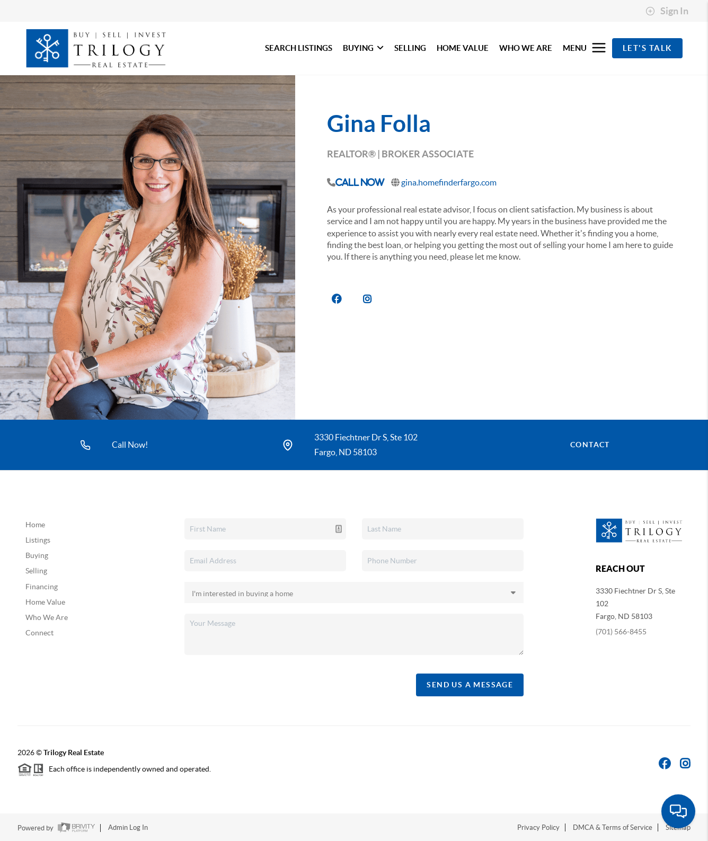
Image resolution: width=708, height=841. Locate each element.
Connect (39, 632)
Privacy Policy (538, 827)
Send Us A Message (470, 684)
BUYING (363, 47)
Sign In (666, 11)
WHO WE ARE (525, 47)
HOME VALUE (463, 47)
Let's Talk (647, 47)
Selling (36, 570)
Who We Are (46, 617)
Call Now (359, 182)
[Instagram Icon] (685, 763)
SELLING (410, 47)
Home (35, 524)
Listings (37, 540)
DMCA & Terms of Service (612, 827)
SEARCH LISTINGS (298, 47)
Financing (41, 586)
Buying (36, 555)
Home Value (45, 602)
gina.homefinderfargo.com (449, 182)
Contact (590, 444)
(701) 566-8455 (621, 631)
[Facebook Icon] (665, 763)
